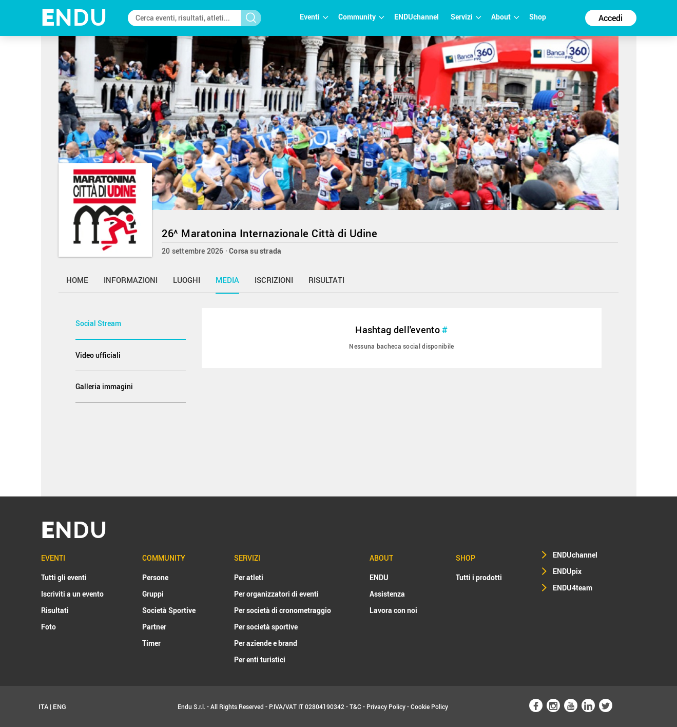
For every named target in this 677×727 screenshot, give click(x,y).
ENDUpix (567, 571)
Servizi (466, 17)
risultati (326, 280)
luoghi (186, 280)
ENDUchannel (417, 17)
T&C (355, 706)
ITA (43, 706)
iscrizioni (274, 280)
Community (361, 17)
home (77, 280)
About (505, 17)
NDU (74, 18)
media (227, 280)
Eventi (314, 17)
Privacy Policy (385, 706)
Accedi (610, 18)
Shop (537, 17)
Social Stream (98, 323)
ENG (59, 706)
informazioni (131, 280)
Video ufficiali (98, 355)
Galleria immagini (104, 386)
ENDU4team (572, 587)
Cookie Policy (429, 706)
